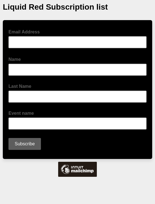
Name (16, 59)
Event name (21, 113)
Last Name (19, 86)
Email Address (25, 31)
